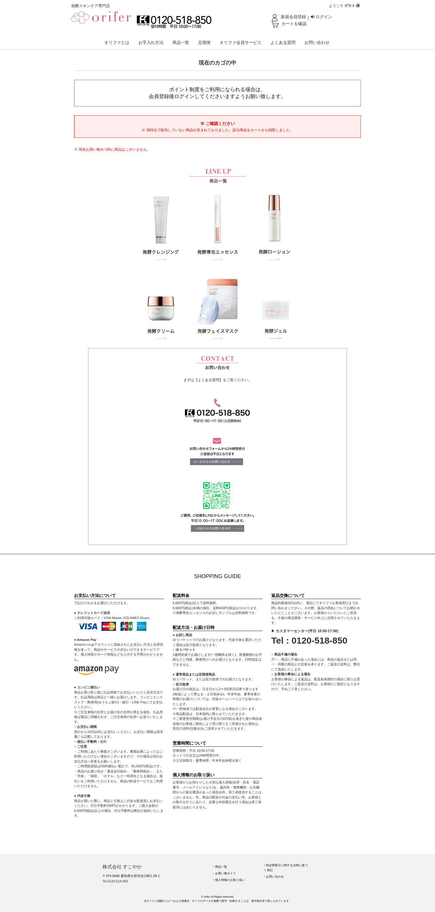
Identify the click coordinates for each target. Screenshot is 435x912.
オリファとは (116, 42)
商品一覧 (180, 42)
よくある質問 (282, 42)
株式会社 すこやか (122, 866)
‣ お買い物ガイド (224, 873)
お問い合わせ (317, 42)
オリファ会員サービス (240, 42)
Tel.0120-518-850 (115, 881)
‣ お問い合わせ (274, 876)
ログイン (321, 16)
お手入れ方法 (150, 42)
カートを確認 (294, 23)
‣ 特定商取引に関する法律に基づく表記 (286, 868)
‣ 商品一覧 (220, 866)
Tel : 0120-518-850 (309, 640)
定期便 (204, 42)
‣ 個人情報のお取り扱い (229, 880)
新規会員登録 (293, 16)
